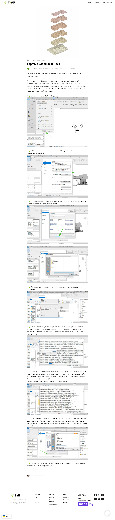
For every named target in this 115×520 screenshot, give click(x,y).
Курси (97, 2)
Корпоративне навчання (53, 501)
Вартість (51, 495)
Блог (103, 2)
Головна (37, 495)
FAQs (64, 495)
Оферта (37, 503)
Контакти (66, 498)
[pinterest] (102, 500)
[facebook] (95, 496)
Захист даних (53, 505)
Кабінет (109, 2)
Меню (90, 2)
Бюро (65, 503)
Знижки (51, 498)
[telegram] (95, 500)
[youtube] (102, 496)
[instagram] (99, 496)
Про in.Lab (66, 500)
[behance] (99, 500)
